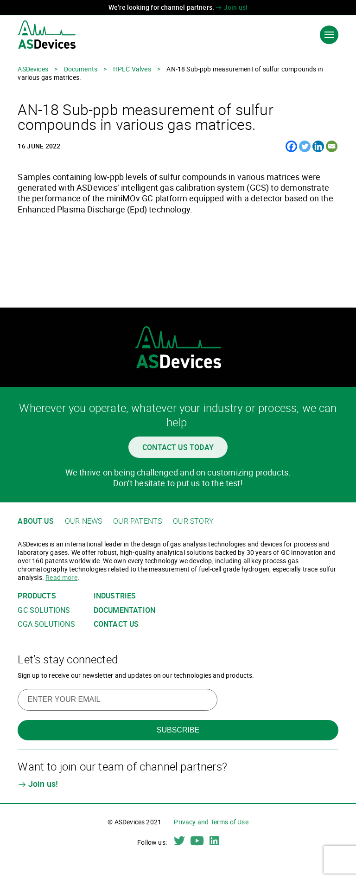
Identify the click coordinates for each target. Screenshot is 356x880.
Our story (193, 521)
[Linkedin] (318, 146)
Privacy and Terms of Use (211, 821)
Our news (83, 521)
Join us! (232, 7)
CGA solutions (46, 624)
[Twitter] (305, 146)
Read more (61, 577)
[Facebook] (291, 146)
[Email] (331, 146)
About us (35, 521)
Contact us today (178, 447)
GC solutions (44, 610)
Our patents (137, 521)
